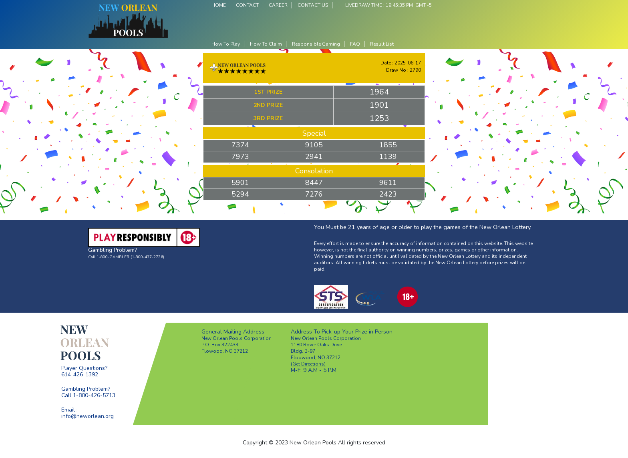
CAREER (278, 5)
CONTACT (247, 5)
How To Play (225, 44)
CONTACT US (313, 5)
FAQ (355, 44)
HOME (218, 5)
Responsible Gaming (316, 44)
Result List (382, 44)
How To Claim (266, 44)
